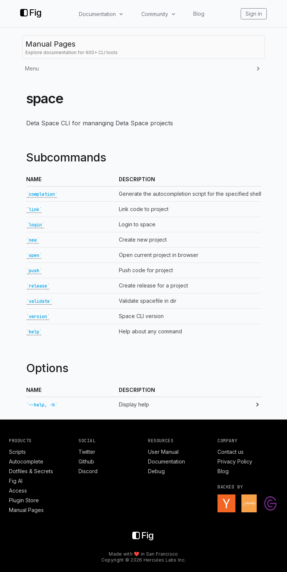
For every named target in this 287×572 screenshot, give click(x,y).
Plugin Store (24, 500)
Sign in (254, 13)
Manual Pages (26, 510)
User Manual (163, 452)
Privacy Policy (234, 461)
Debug (156, 471)
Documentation (166, 461)
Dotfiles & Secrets (31, 471)
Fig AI (15, 481)
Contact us (230, 452)
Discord (88, 471)
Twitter (86, 452)
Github (86, 461)
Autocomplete (26, 461)
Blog (198, 13)
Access (18, 490)
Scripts (17, 452)
